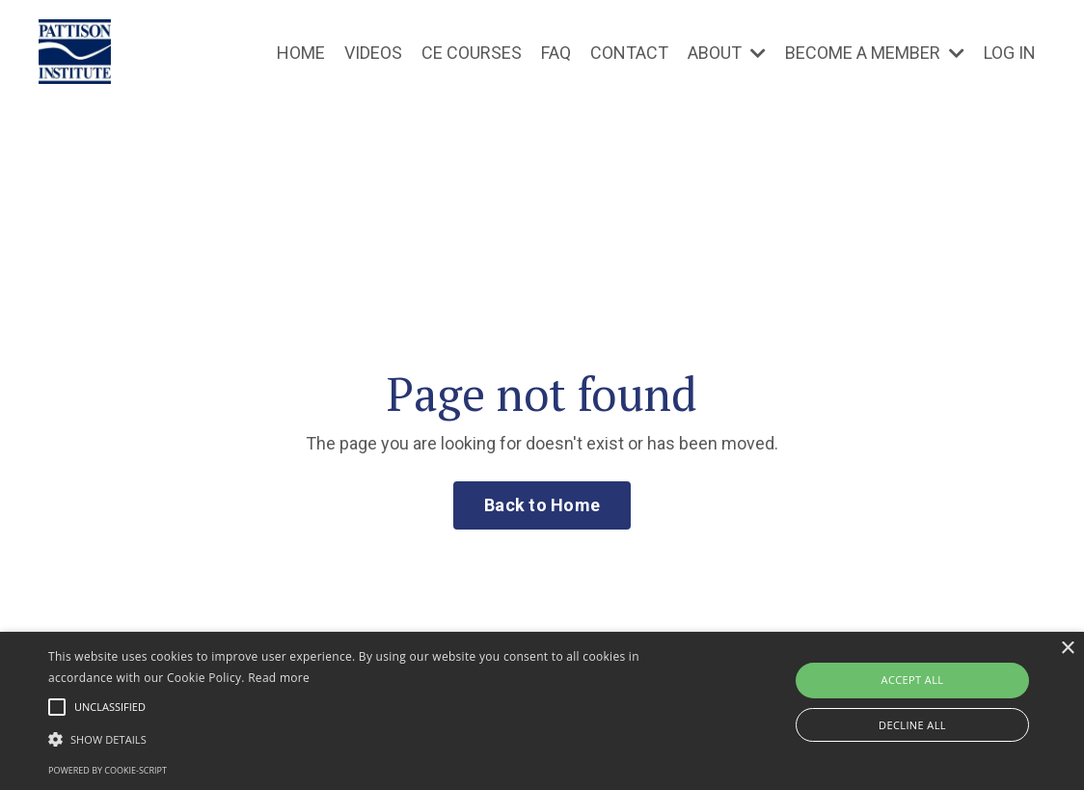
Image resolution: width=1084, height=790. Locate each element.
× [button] (1067, 648)
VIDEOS (373, 52)
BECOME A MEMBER (874, 52)
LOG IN (1010, 52)
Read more (279, 677)
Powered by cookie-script (107, 770)
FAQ (556, 52)
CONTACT (629, 52)
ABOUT (727, 52)
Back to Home (542, 505)
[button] (369, 739)
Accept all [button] (912, 679)
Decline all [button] (912, 725)
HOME (301, 52)
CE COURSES (471, 52)
